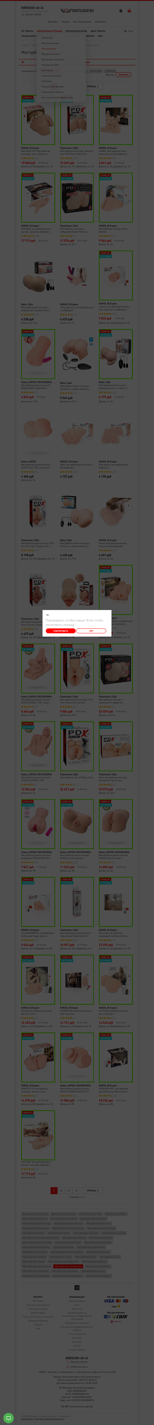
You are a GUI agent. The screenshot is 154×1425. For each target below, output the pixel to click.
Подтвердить (60, 630)
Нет (91, 630)
